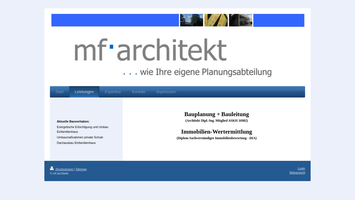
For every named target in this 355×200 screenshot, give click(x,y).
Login (301, 168)
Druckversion (62, 169)
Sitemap (81, 169)
